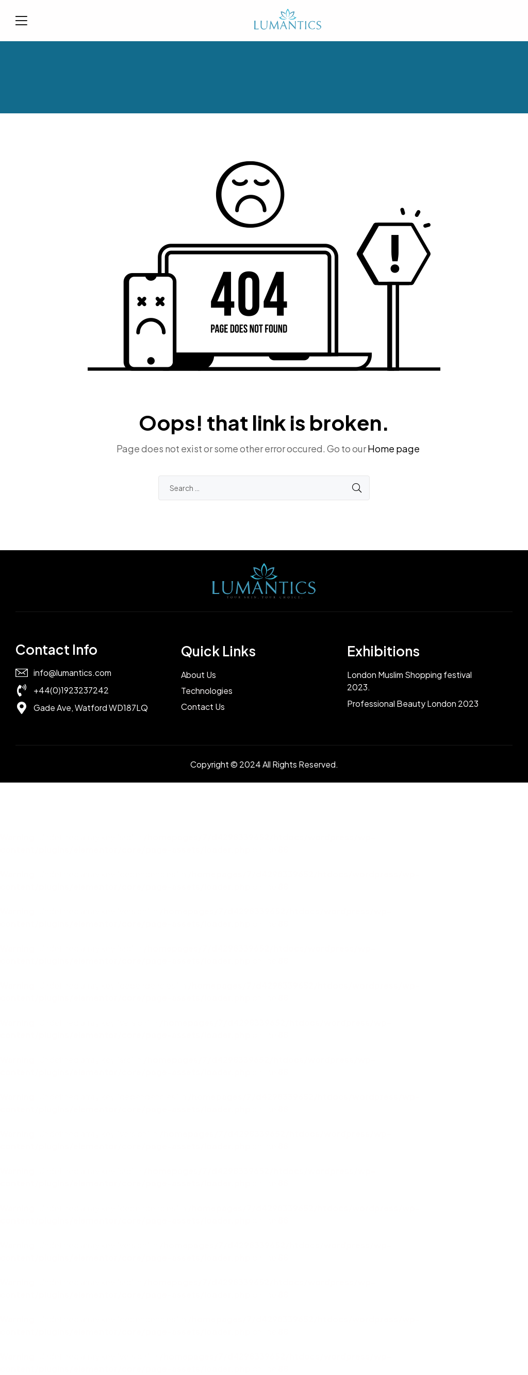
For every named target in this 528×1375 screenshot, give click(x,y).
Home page (394, 448)
